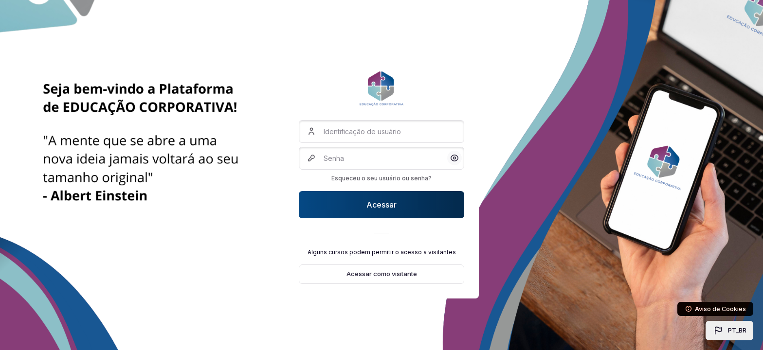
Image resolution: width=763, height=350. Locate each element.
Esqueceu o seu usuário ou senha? (381, 178)
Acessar (381, 205)
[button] (729, 330)
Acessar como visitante (381, 274)
